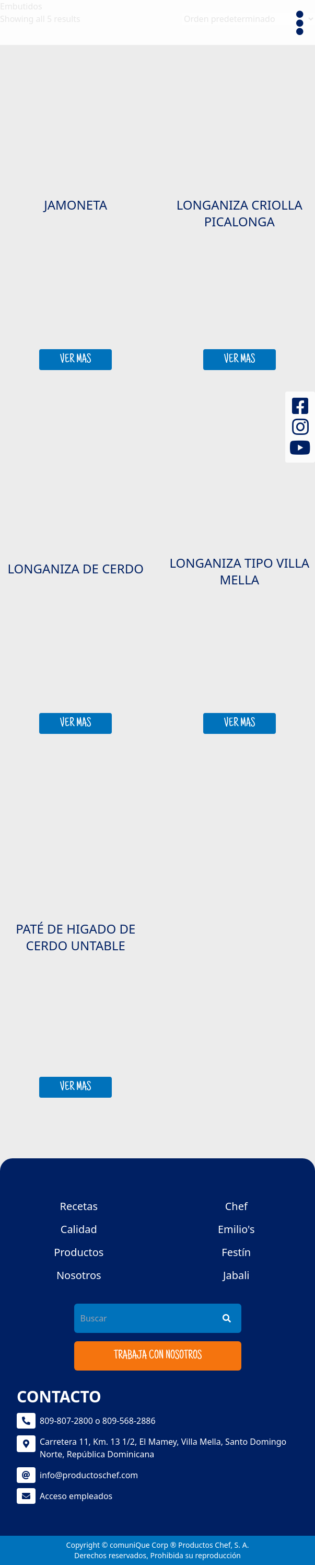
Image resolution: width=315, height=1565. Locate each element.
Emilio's (236, 1229)
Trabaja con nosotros (158, 1356)
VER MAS (75, 359)
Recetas (79, 1206)
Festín (236, 1252)
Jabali (236, 1275)
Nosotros (78, 1275)
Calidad (79, 1229)
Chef (236, 1206)
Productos (78, 1252)
